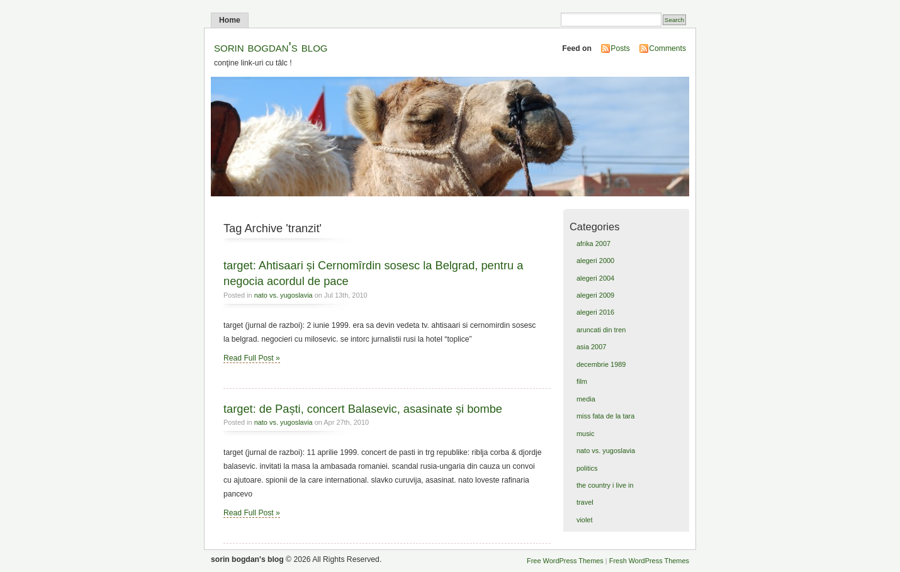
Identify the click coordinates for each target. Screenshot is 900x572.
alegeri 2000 (595, 260)
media (586, 399)
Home (229, 20)
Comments (667, 48)
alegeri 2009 (595, 295)
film (582, 381)
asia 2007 (591, 346)
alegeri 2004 (595, 278)
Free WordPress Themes (565, 560)
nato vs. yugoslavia (283, 295)
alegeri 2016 (595, 312)
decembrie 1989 (601, 364)
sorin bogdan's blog (271, 47)
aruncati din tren (601, 330)
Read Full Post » (251, 358)
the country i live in (605, 485)
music (586, 433)
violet (585, 520)
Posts (619, 48)
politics (587, 468)
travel (585, 502)
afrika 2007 (593, 243)
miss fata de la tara (605, 416)
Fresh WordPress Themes (649, 560)
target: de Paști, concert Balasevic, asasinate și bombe (362, 408)
